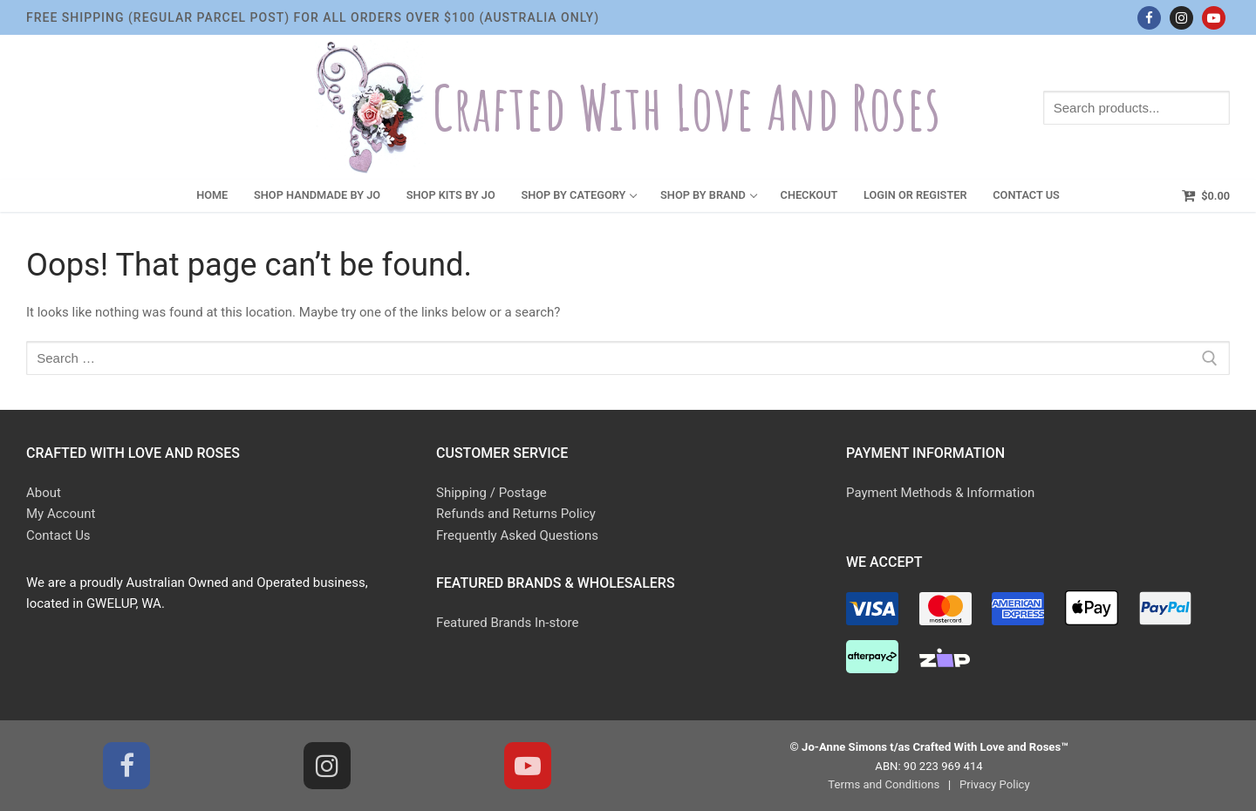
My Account (60, 513)
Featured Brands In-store (507, 622)
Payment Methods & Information (940, 493)
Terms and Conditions (883, 784)
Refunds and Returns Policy (516, 513)
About (43, 493)
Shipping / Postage (491, 493)
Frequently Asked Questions (517, 535)
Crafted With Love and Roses (686, 108)
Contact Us (58, 535)
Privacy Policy (994, 784)
